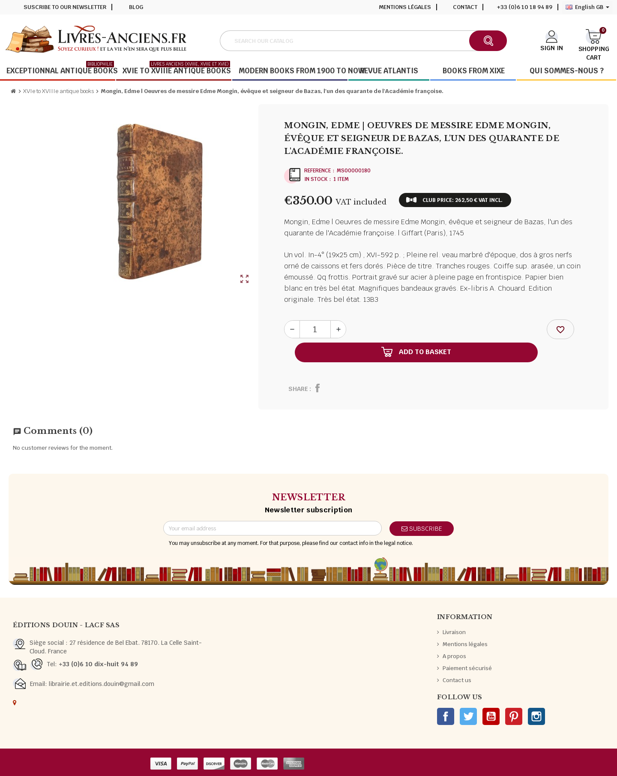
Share (298, 389)
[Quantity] (315, 329)
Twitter (468, 716)
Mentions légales (405, 7)
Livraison (454, 632)
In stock (315, 179)
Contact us (457, 680)
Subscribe (421, 528)
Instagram (536, 716)
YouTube (491, 716)
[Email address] (272, 528)
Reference (317, 170)
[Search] (363, 40)
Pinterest (513, 716)
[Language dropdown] (587, 7)
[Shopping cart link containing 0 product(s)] (594, 40)
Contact (465, 7)
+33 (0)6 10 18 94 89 (524, 7)
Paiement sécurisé (467, 668)
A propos (454, 656)
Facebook (445, 716)
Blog (136, 7)
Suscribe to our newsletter (65, 7)
